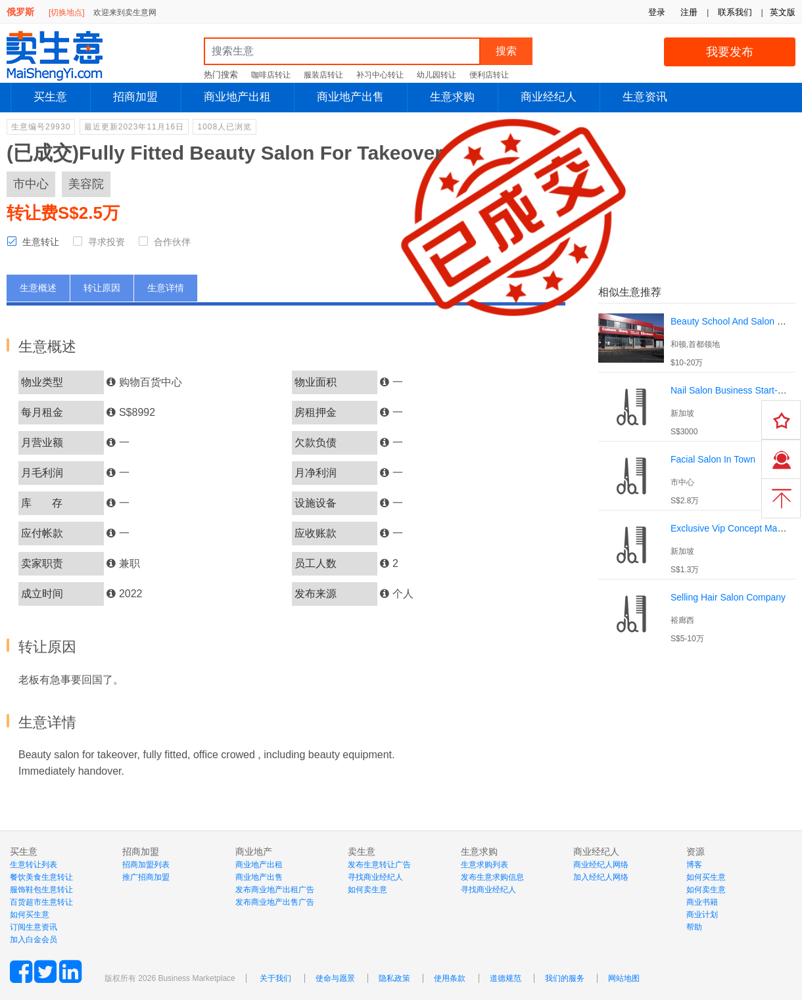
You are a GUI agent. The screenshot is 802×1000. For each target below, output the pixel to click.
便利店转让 (489, 75)
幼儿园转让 (436, 75)
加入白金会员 (33, 939)
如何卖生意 (367, 889)
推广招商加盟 (146, 877)
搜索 (506, 51)
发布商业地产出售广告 (274, 902)
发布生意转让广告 (379, 864)
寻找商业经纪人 (375, 877)
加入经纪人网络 (600, 877)
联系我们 (735, 12)
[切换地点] (67, 12)
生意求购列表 (484, 864)
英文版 (782, 12)
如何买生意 (29, 914)
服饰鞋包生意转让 (41, 889)
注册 (688, 12)
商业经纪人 (549, 97)
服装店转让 (323, 75)
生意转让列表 (33, 864)
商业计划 (702, 914)
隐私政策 (394, 978)
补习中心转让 (380, 75)
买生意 (50, 97)
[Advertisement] (696, 737)
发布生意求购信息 (492, 877)
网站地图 (624, 978)
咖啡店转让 (271, 75)
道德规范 (505, 978)
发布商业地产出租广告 (274, 889)
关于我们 (275, 978)
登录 (656, 12)
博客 (694, 864)
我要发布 (729, 51)
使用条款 (449, 978)
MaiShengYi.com (66, 56)
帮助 (694, 927)
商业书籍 (702, 902)
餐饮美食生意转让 (41, 877)
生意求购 (452, 97)
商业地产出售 (350, 97)
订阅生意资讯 (33, 927)
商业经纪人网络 (600, 864)
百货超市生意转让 (41, 902)
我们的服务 (564, 978)
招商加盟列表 (146, 864)
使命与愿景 (335, 978)
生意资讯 (645, 97)
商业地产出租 (237, 97)
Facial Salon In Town (713, 459)
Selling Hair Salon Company (728, 597)
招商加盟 (135, 97)
